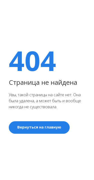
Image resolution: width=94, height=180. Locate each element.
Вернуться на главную (39, 127)
